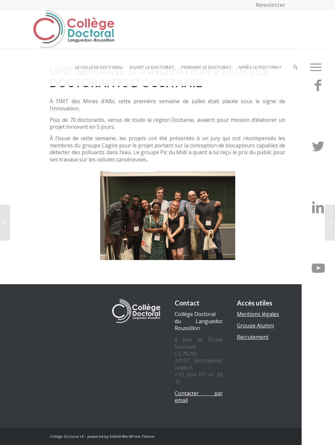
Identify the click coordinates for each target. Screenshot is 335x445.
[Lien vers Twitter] (318, 146)
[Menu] (314, 67)
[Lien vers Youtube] (318, 268)
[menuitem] (269, 5)
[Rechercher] (295, 67)
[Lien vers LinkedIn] (318, 207)
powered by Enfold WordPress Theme (120, 436)
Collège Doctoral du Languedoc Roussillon (199, 321)
